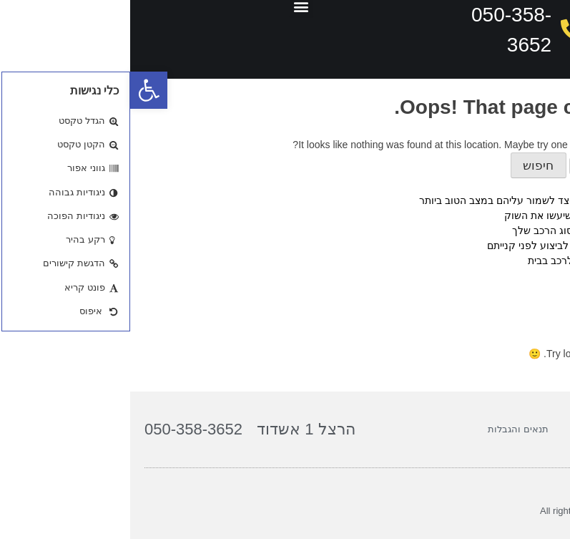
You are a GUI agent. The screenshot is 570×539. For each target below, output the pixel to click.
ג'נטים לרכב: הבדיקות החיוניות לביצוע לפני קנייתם (463, 245)
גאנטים (555, 308)
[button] (18, 90)
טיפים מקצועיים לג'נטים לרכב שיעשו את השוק (472, 215)
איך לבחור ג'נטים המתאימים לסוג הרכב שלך (476, 230)
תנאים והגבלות (388, 429)
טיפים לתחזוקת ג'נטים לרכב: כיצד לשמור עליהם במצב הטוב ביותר (429, 200)
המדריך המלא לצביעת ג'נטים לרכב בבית (484, 260)
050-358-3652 (63, 429)
